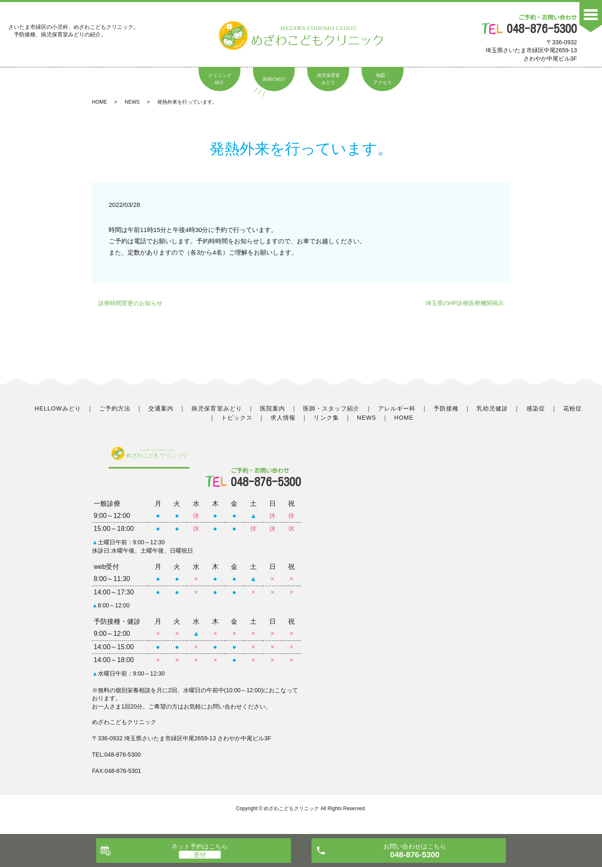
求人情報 (283, 417)
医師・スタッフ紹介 (331, 408)
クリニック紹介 (219, 79)
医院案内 (272, 408)
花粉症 (572, 408)
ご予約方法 (114, 408)
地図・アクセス (382, 79)
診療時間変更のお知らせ (130, 303)
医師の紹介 (274, 79)
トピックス (237, 417)
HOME (99, 102)
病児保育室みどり (328, 79)
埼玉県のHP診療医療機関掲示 (465, 303)
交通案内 (160, 408)
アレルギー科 (397, 408)
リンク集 (326, 417)
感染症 (535, 408)
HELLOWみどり (58, 408)
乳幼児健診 (492, 408)
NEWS (132, 102)
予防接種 (446, 408)
